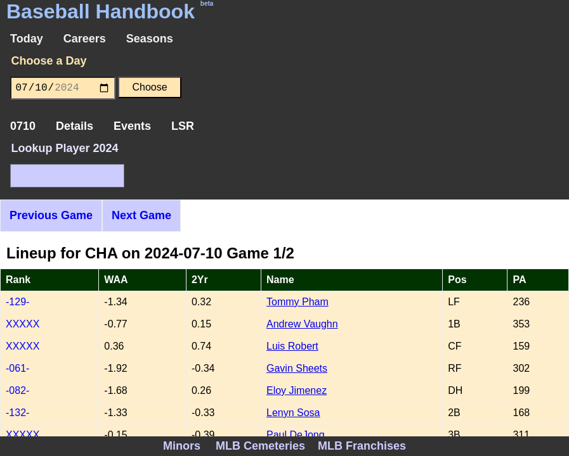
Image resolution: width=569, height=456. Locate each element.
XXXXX (22, 324)
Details (74, 126)
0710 (23, 126)
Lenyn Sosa (293, 412)
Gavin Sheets (296, 368)
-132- (17, 412)
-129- (17, 301)
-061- (17, 368)
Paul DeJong (295, 434)
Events (132, 126)
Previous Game (51, 215)
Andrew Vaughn (302, 324)
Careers (84, 38)
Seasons (149, 38)
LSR (182, 126)
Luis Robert (292, 346)
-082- (17, 390)
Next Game (141, 215)
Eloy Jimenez (296, 390)
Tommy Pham (297, 301)
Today (26, 38)
